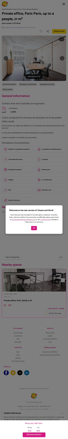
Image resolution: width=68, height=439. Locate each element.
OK (34, 228)
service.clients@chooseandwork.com (23, 219)
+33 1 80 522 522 (45, 219)
